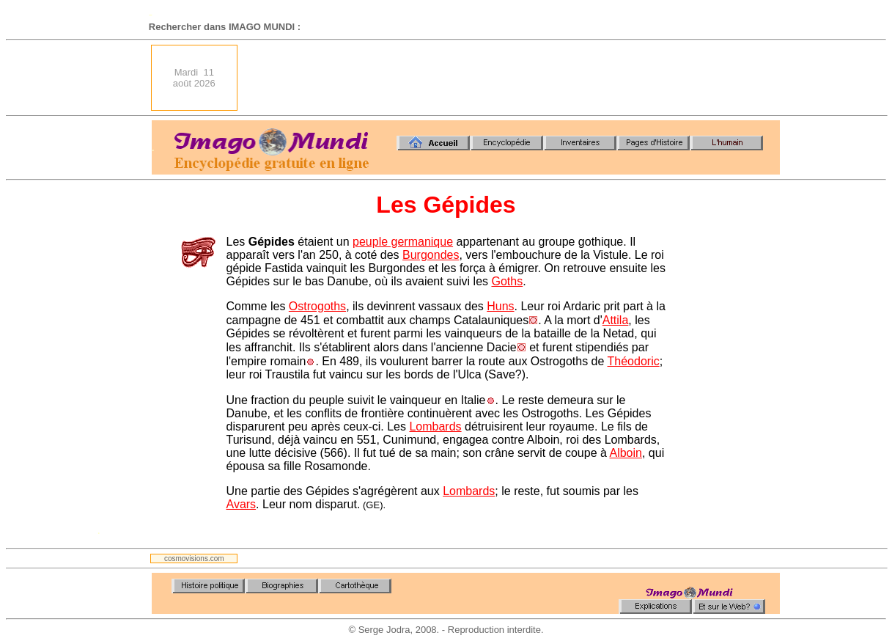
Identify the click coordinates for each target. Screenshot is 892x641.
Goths (507, 281)
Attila (615, 320)
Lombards (435, 426)
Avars (241, 504)
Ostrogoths (317, 306)
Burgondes (430, 255)
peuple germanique (403, 241)
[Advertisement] (513, 78)
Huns (500, 306)
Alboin (625, 453)
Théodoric (634, 361)
